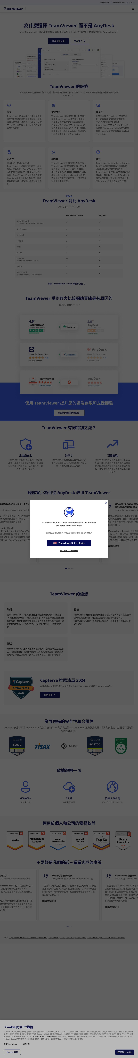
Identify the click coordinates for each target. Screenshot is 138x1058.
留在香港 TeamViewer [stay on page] (69, 550)
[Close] (105, 502)
